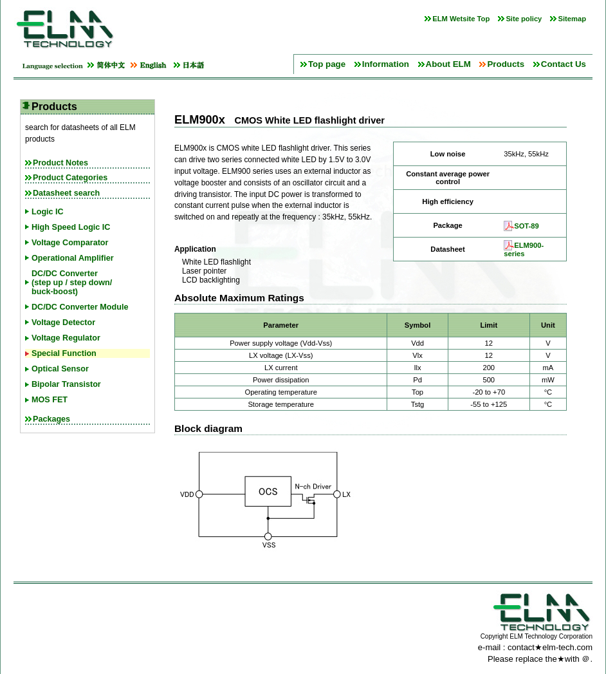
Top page (326, 64)
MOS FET (50, 399)
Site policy (524, 19)
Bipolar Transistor (66, 384)
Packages (51, 419)
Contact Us (563, 64)
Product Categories (70, 177)
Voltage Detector (63, 322)
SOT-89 (526, 226)
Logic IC (48, 211)
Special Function (64, 353)
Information (385, 64)
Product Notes (60, 162)
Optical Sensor (60, 368)
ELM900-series (524, 249)
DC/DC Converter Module (80, 307)
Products (505, 64)
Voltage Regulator (66, 337)
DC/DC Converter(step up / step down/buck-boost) (72, 282)
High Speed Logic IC (71, 227)
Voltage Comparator (70, 242)
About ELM (448, 64)
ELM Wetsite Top (461, 19)
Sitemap (572, 19)
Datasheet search (66, 193)
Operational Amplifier (73, 258)
